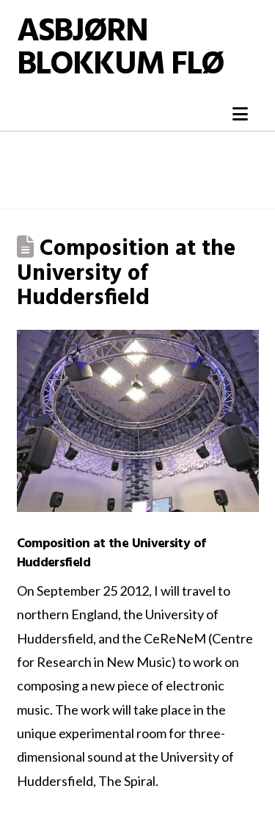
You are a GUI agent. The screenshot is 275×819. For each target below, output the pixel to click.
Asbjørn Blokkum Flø (120, 49)
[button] (240, 114)
